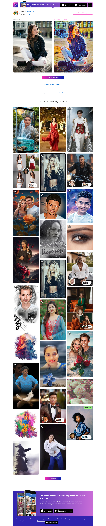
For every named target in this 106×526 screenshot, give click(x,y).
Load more (53, 479)
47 (28, 14)
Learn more (41, 521)
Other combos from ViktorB (53, 93)
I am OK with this (51, 522)
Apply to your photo (53, 78)
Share (83, 13)
